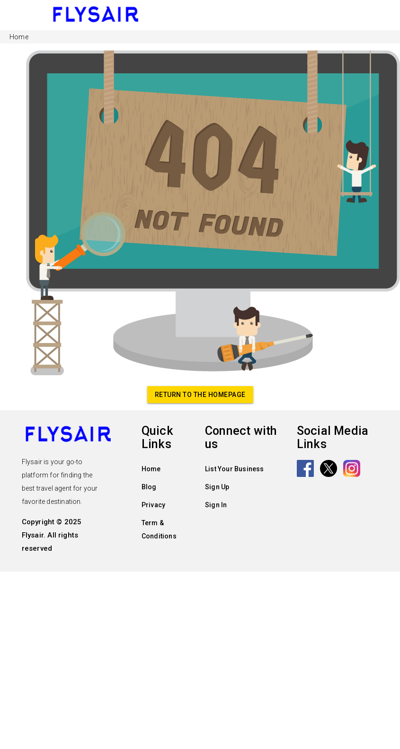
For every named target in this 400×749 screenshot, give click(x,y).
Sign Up (217, 487)
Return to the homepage (200, 394)
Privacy (153, 505)
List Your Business (234, 469)
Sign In (216, 505)
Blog (149, 487)
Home (151, 469)
